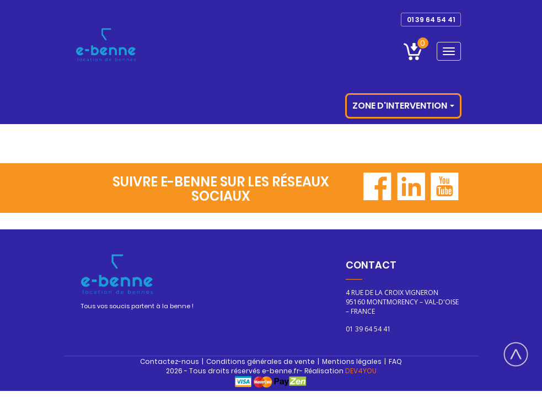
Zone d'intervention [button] (403, 105)
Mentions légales (352, 361)
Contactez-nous (169, 361)
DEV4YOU (361, 370)
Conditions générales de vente (260, 361)
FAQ (395, 361)
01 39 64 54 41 (431, 19)
